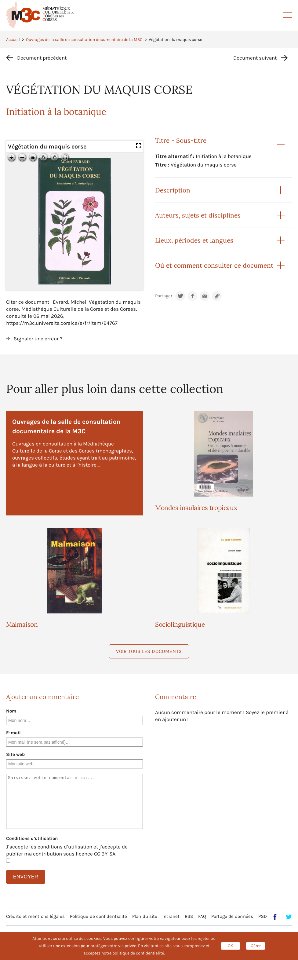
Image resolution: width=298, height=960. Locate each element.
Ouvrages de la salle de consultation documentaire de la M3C (84, 39)
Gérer (256, 945)
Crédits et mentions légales (35, 916)
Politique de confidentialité (98, 916)
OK (230, 945)
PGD (262, 916)
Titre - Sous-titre (180, 140)
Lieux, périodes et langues (194, 240)
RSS (189, 916)
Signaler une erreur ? (38, 338)
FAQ (202, 916)
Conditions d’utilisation (32, 838)
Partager (163, 296)
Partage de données (232, 916)
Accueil (13, 39)
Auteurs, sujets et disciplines (198, 215)
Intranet (171, 916)
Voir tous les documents (149, 651)
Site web (15, 754)
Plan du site (144, 916)
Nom (11, 711)
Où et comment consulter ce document (214, 265)
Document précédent (42, 58)
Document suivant (255, 58)
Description (172, 190)
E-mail (13, 732)
